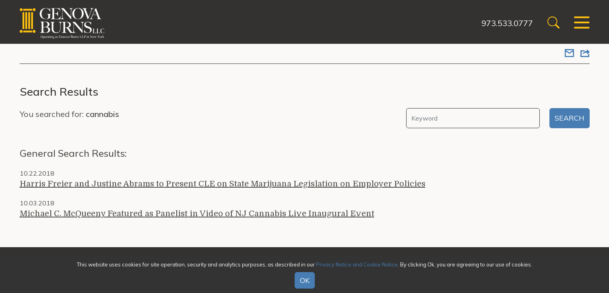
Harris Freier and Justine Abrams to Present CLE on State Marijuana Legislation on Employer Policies (222, 184)
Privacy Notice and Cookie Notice (357, 264)
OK (305, 280)
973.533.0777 (507, 23)
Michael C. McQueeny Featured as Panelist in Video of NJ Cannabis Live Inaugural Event (197, 213)
